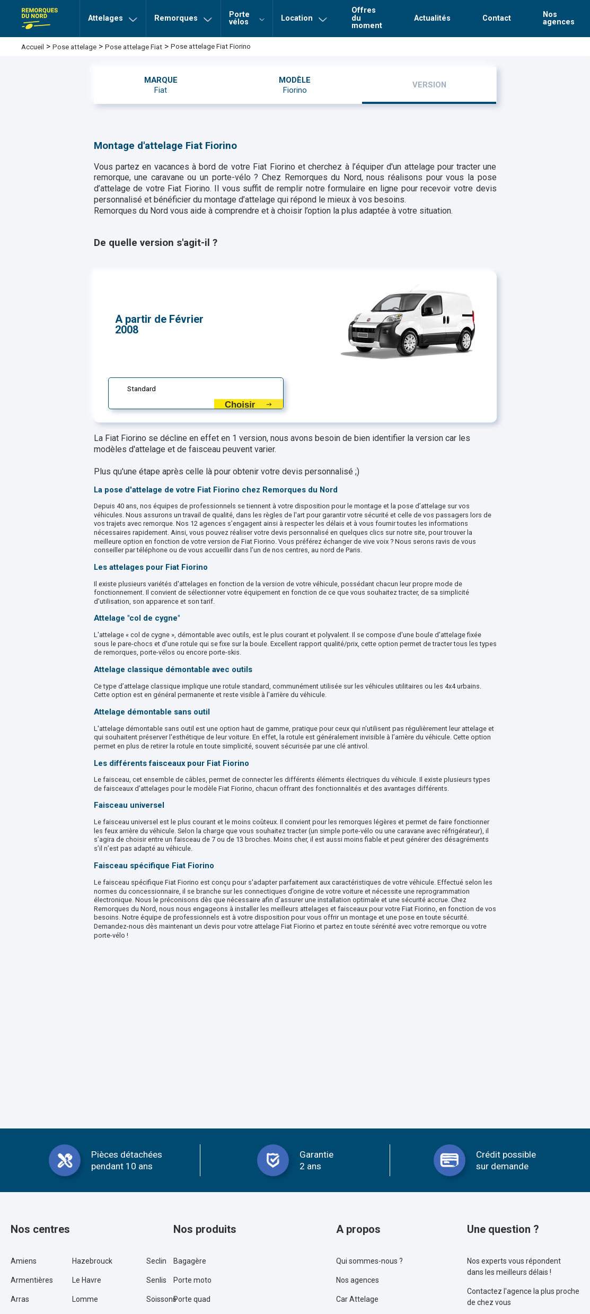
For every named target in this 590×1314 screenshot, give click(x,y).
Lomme (85, 1299)
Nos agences (357, 1280)
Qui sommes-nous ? (369, 1261)
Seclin (156, 1261)
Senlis (156, 1280)
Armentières (32, 1280)
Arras (20, 1299)
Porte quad (191, 1299)
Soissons (161, 1299)
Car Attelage (357, 1299)
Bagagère (189, 1261)
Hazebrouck (92, 1261)
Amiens (24, 1261)
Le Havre (86, 1280)
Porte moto (192, 1280)
